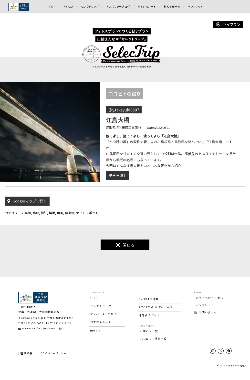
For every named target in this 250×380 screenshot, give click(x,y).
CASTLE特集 (148, 309)
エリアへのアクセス (209, 307)
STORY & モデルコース (155, 317)
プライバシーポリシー (52, 363)
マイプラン (228, 24)
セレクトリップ (90, 6)
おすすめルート (146, 6)
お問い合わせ (205, 322)
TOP (52, 6)
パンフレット (195, 6)
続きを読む (117, 185)
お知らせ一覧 (172, 6)
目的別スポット (149, 325)
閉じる (125, 255)
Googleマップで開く (27, 210)
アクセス (68, 6)
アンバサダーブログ (118, 6)
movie (95, 340)
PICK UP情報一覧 (153, 348)
